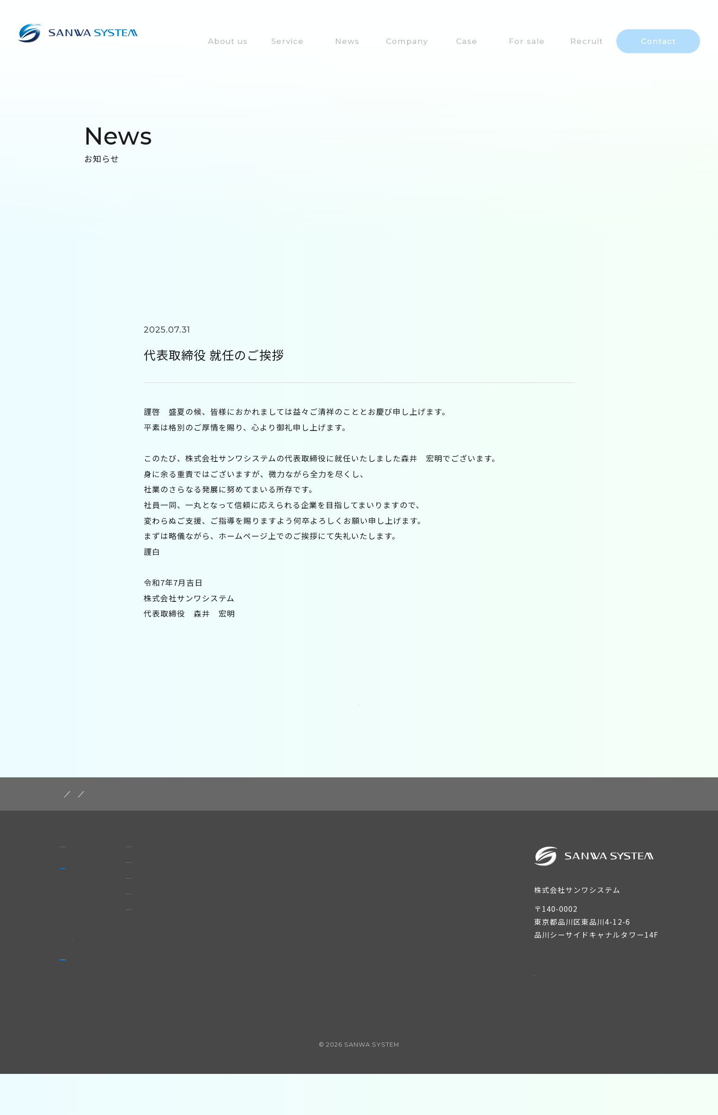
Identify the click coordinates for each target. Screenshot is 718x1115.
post (111, 811)
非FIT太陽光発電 (101, 926)
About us (92, 871)
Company (269, 871)
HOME (73, 811)
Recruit (264, 958)
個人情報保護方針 (567, 990)
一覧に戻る (359, 715)
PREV (161, 716)
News (84, 1011)
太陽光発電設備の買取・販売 (123, 982)
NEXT (556, 716)
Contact (265, 987)
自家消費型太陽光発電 (111, 963)
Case (258, 900)
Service (87, 906)
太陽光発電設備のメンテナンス (127, 944)
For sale (265, 929)
